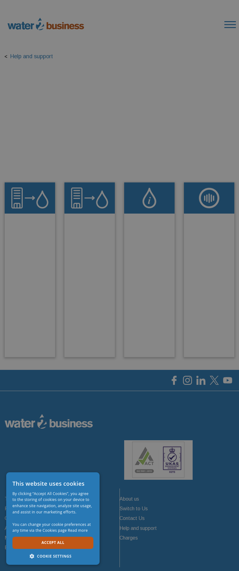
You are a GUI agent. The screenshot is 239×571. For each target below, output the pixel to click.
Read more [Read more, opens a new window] (78, 530)
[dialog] (119, 285)
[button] (52, 556)
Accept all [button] (52, 542)
